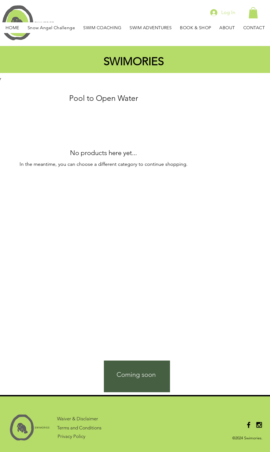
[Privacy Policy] (72, 436)
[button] (253, 12)
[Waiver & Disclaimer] (82, 418)
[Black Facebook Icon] (249, 425)
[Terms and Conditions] (82, 427)
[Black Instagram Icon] (259, 425)
